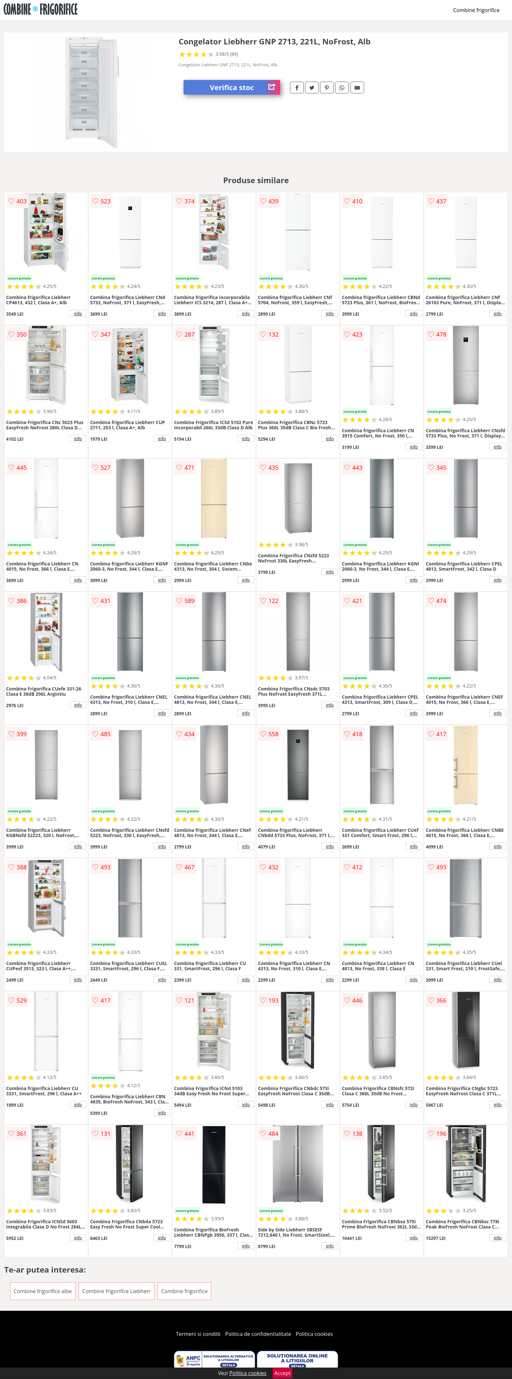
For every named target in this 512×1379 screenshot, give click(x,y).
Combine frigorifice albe (43, 1291)
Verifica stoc (245, 87)
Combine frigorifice (476, 10)
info (78, 313)
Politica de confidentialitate (258, 1334)
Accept (282, 1373)
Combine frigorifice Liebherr (116, 1291)
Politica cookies (314, 1334)
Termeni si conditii (198, 1334)
